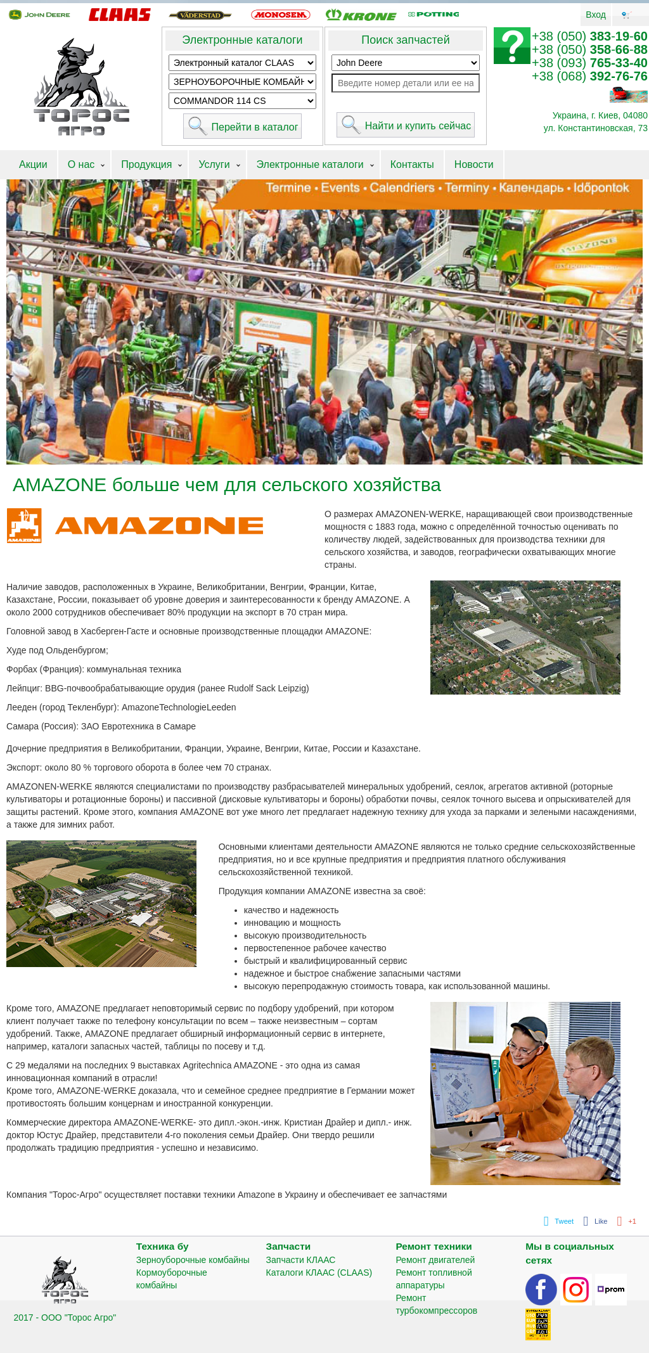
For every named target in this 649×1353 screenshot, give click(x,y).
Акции (33, 164)
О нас (81, 164)
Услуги (213, 164)
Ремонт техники (433, 1246)
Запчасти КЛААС (301, 1260)
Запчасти (288, 1246)
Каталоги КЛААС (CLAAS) (319, 1272)
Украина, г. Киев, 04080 (600, 115)
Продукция (146, 164)
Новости (474, 164)
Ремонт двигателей (435, 1260)
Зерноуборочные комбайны (193, 1260)
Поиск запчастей (405, 40)
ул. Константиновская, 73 (596, 128)
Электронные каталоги (242, 40)
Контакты (412, 164)
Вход (596, 15)
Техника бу (162, 1246)
